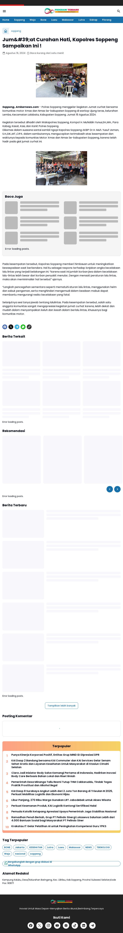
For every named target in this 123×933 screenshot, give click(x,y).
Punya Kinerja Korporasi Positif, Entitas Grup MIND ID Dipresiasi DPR (55, 755)
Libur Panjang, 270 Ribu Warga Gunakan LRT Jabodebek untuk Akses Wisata (61, 800)
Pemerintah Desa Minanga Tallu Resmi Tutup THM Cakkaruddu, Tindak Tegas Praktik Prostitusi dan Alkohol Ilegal (61, 783)
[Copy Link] (29, 326)
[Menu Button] (4, 11)
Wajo (33, 19)
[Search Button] (118, 11)
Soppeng (19, 19)
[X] (10, 326)
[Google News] (66, 925)
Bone (43, 19)
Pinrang (106, 19)
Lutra (81, 19)
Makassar (68, 19)
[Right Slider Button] (117, 489)
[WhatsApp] (23, 326)
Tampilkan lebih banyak (62, 705)
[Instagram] (48, 925)
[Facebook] (4, 326)
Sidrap (93, 19)
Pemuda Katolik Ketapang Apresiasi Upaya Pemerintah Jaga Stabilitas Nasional (63, 811)
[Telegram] (17, 326)
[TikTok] (75, 925)
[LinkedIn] (83, 925)
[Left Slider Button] (110, 489)
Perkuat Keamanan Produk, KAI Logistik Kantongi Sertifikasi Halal (53, 806)
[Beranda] (5, 31)
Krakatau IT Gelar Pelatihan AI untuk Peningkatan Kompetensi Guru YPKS (58, 826)
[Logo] (61, 902)
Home (5, 19)
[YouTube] (57, 925)
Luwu (54, 19)
